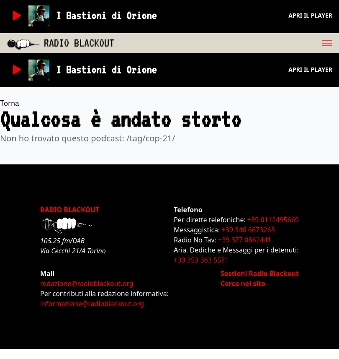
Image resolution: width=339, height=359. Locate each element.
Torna (9, 103)
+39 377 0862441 (244, 240)
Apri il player (310, 15)
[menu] (226, 43)
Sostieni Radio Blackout (260, 273)
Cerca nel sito (243, 283)
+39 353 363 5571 (201, 260)
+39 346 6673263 (248, 229)
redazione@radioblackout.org (86, 283)
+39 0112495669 (273, 219)
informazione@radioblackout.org (92, 303)
